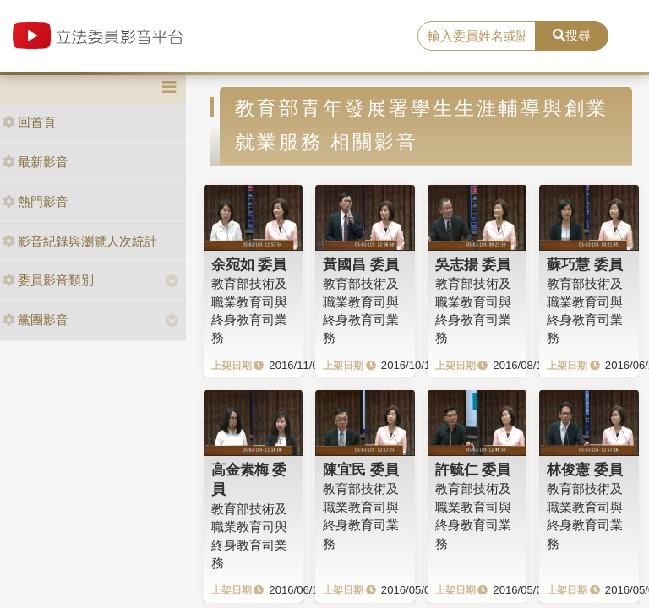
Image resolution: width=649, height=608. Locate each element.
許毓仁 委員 (473, 469)
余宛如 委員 (249, 264)
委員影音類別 (48, 280)
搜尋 (572, 35)
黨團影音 (35, 319)
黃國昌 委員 (361, 264)
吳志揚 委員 (473, 264)
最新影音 (35, 162)
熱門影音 (35, 201)
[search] (476, 36)
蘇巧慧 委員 (585, 264)
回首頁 (29, 122)
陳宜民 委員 (361, 469)
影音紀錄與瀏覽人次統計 (80, 241)
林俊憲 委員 (585, 469)
